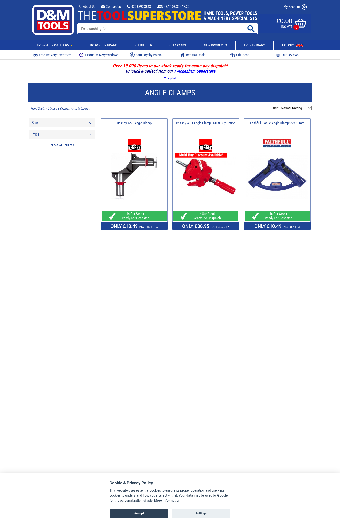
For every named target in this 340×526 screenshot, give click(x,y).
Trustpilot (170, 78)
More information (167, 501)
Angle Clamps (81, 108)
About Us (86, 6)
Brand (62, 123)
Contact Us (111, 6)
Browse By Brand (103, 45)
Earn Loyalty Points (146, 54)
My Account (295, 7)
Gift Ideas (239, 55)
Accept (139, 513)
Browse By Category (55, 45)
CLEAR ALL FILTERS (62, 145)
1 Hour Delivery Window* (99, 55)
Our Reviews (287, 54)
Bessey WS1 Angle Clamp (134, 123)
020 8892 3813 (138, 6)
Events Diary (254, 45)
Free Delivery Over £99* (52, 54)
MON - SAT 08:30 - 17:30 (172, 6)
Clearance (178, 45)
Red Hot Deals (192, 55)
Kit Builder (143, 45)
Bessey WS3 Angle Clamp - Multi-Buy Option (205, 123)
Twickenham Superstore (194, 71)
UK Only (292, 45)
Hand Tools (38, 108)
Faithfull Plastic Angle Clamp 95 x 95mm (277, 123)
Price (62, 135)
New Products (215, 45)
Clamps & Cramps (58, 108)
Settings (201, 513)
